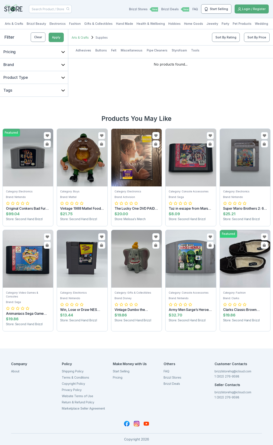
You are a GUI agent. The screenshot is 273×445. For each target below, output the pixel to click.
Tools (195, 50)
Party (225, 23)
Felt (113, 50)
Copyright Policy (73, 383)
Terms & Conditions (75, 377)
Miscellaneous (131, 50)
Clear (38, 37)
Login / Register (252, 9)
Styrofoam (179, 50)
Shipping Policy (73, 371)
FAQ (195, 9)
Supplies (101, 37)
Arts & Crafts (14, 23)
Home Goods (193, 23)
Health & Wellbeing (150, 23)
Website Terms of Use (77, 396)
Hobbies (174, 23)
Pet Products (242, 23)
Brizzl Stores (143, 9)
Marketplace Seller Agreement (83, 408)
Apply (56, 37)
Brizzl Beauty (36, 23)
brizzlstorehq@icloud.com (233, 371)
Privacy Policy (72, 390)
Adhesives (83, 50)
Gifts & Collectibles (98, 23)
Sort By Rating (225, 37)
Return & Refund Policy (78, 402)
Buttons (101, 50)
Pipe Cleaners (157, 50)
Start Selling (216, 9)
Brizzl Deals (175, 9)
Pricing (117, 377)
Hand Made (124, 23)
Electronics (57, 23)
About (15, 371)
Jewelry (212, 23)
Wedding (261, 23)
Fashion (75, 23)
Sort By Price (256, 37)
